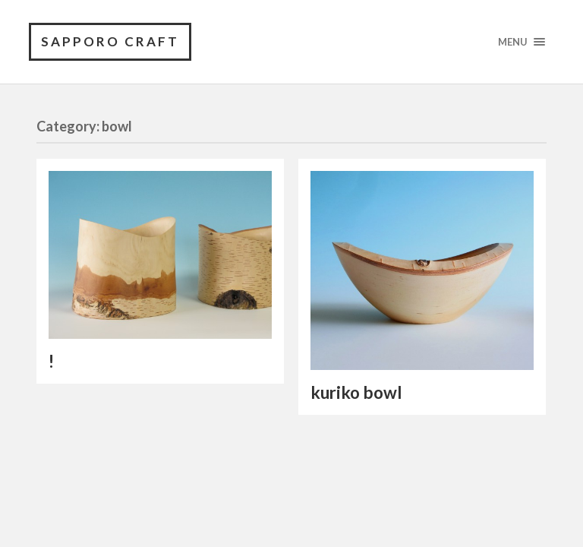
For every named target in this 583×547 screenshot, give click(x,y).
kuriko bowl (356, 392)
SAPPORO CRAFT (110, 41)
